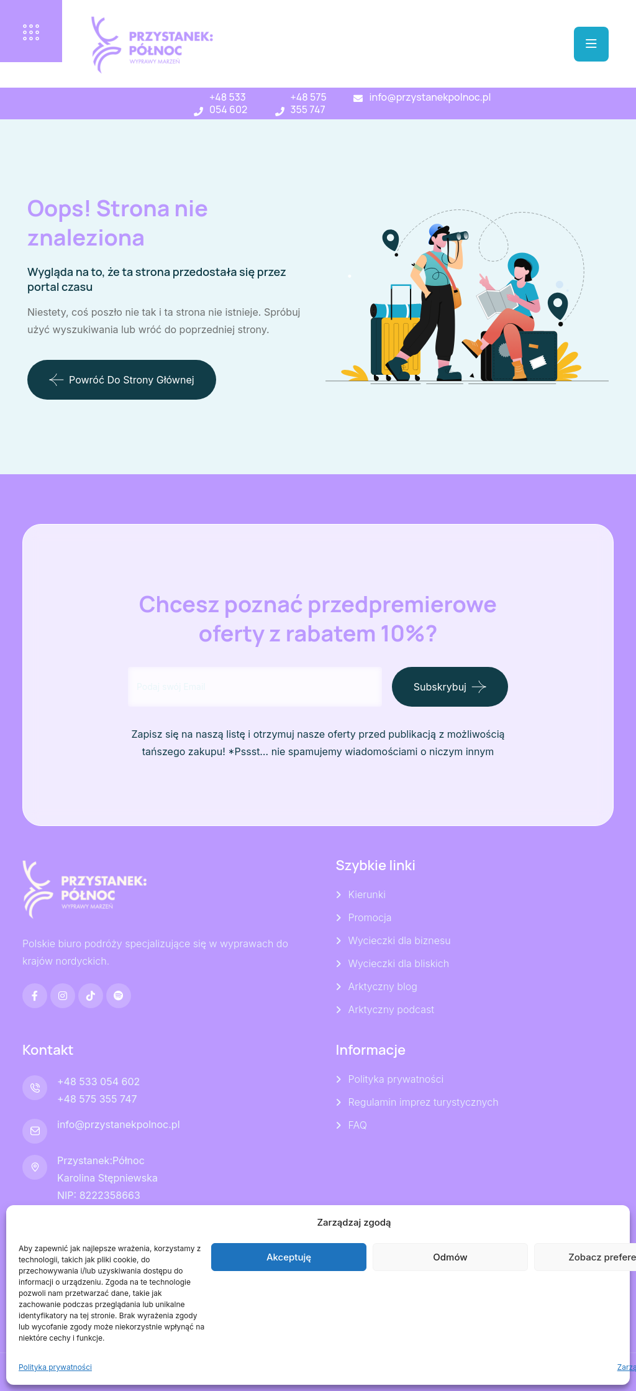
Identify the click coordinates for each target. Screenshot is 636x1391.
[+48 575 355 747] (279, 111)
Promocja (370, 917)
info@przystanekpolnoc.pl (430, 97)
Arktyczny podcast (391, 1009)
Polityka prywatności (55, 1367)
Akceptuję (288, 1257)
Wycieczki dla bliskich (399, 963)
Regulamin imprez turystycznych (423, 1102)
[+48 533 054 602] (198, 111)
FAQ (357, 1125)
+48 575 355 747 (309, 103)
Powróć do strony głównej (121, 379)
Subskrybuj (440, 687)
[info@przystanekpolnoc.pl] (358, 98)
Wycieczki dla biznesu (399, 940)
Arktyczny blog (382, 986)
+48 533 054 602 (228, 103)
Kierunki (367, 894)
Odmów (450, 1257)
